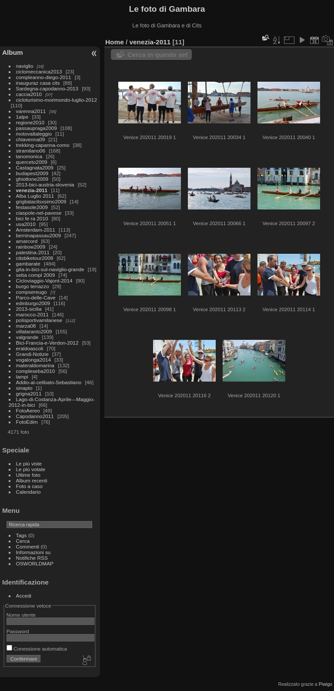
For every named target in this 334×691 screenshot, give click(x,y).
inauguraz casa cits (38, 83)
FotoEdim (27, 422)
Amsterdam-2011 (35, 230)
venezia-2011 (32, 190)
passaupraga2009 (36, 128)
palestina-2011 (33, 252)
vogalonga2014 (33, 359)
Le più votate (30, 469)
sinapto (24, 388)
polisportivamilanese (39, 320)
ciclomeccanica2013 (39, 71)
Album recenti (31, 480)
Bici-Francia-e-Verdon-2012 (47, 343)
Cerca (23, 541)
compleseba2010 (35, 371)
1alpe (22, 117)
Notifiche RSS (32, 558)
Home (114, 42)
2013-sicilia (29, 309)
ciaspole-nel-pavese (39, 213)
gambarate (28, 263)
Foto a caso (29, 486)
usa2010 (26, 224)
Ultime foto (28, 475)
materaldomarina (35, 365)
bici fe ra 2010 (32, 218)
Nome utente (21, 615)
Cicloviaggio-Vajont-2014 (44, 280)
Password (18, 631)
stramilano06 (30, 150)
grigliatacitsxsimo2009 (41, 201)
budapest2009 (32, 173)
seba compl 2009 (35, 275)
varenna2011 (31, 111)
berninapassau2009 (38, 235)
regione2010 (30, 122)
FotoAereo (28, 410)
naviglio (24, 66)
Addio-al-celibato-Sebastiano (48, 382)
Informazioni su (33, 552)
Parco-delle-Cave (36, 297)
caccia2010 (29, 94)
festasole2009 (32, 207)
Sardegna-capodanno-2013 (47, 88)
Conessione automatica (37, 648)
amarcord (27, 241)
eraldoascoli (29, 348)
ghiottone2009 (32, 179)
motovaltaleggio (34, 133)
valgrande (27, 337)
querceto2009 (31, 162)
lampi (22, 376)
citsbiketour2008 (34, 258)
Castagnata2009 (34, 167)
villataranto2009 (34, 331)
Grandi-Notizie (32, 354)
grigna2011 (29, 393)
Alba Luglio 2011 (35, 196)
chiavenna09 (30, 139)
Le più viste (29, 463)
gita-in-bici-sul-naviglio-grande (50, 269)
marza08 (26, 326)
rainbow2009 (30, 246)
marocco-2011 (32, 314)
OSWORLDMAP (34, 563)
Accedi (23, 595)
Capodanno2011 (35, 416)
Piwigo (325, 684)
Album (12, 52)
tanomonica (29, 156)
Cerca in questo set (157, 54)
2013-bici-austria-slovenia (45, 184)
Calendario (28, 492)
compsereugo (31, 292)
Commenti (28, 546)
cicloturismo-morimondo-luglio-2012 (56, 100)
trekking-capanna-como (43, 145)
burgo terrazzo (32, 286)
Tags (21, 535)
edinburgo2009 (33, 303)
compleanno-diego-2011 (43, 77)
